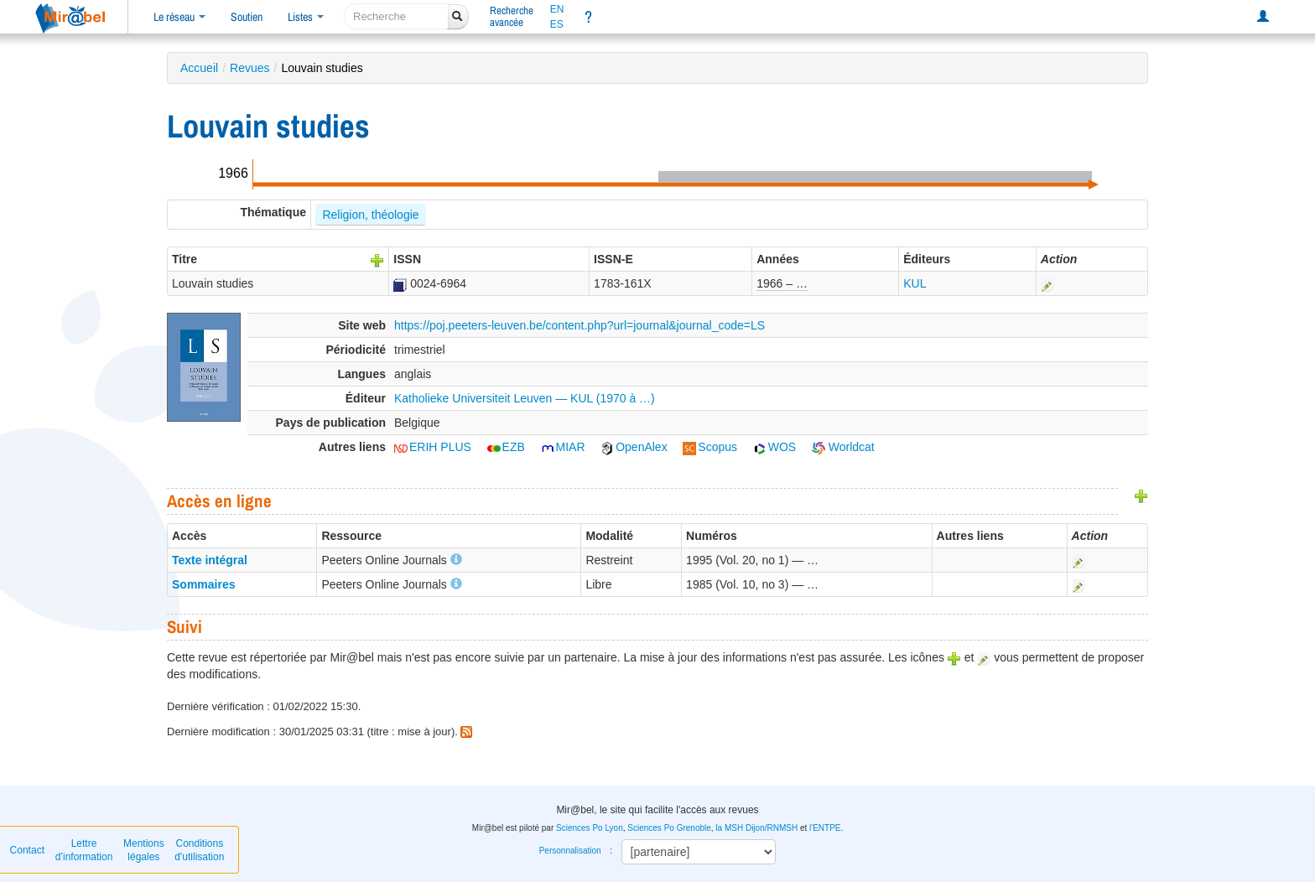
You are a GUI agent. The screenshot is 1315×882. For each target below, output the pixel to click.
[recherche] (396, 16)
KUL (914, 283)
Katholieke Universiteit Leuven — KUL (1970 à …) (524, 398)
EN (557, 9)
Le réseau (179, 16)
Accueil (199, 68)
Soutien (246, 16)
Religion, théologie (370, 214)
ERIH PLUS (432, 447)
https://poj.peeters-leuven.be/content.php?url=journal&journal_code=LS (579, 325)
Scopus (710, 447)
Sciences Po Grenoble (669, 828)
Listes (306, 16)
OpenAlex (633, 447)
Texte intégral (209, 560)
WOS (774, 447)
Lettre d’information (84, 850)
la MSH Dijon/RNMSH (756, 828)
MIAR (563, 447)
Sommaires (203, 584)
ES (557, 24)
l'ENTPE (824, 828)
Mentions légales (143, 850)
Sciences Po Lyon (589, 828)
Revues (249, 68)
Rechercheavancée (511, 16)
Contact (27, 850)
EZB (506, 447)
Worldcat (843, 447)
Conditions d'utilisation (199, 850)
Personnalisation (570, 850)
